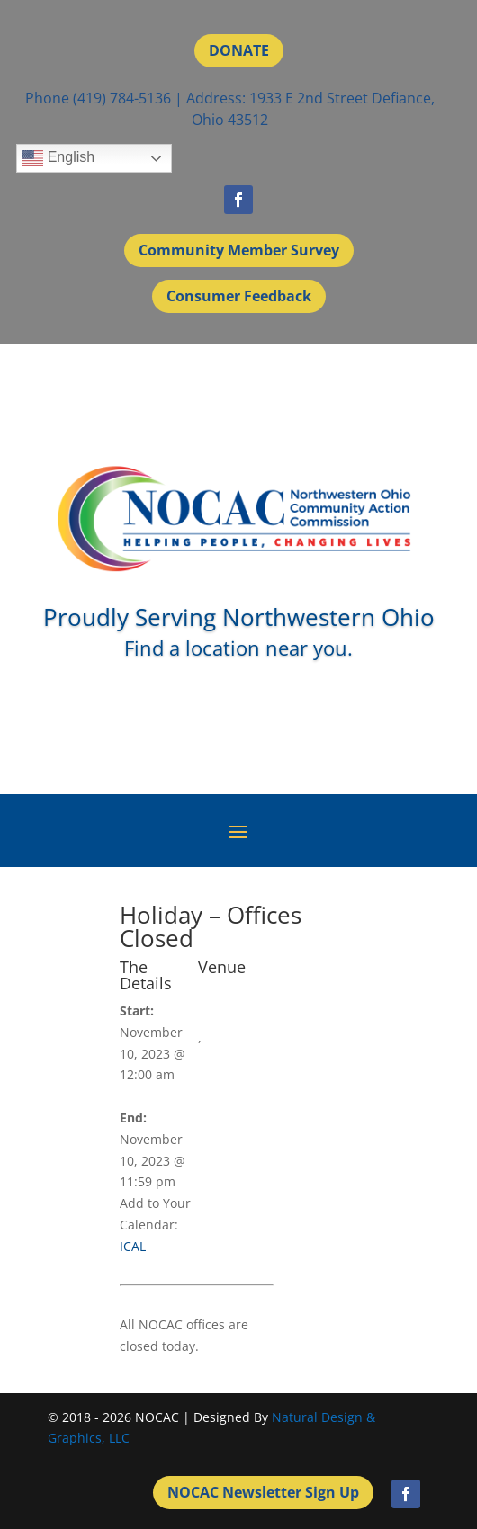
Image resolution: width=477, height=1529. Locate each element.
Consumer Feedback (238, 296)
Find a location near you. (238, 647)
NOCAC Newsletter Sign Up (263, 1492)
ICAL (133, 1246)
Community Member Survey (239, 250)
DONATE (239, 50)
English (58, 158)
